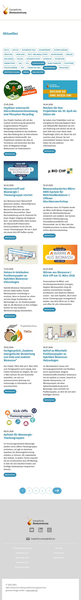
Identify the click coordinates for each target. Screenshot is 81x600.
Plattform (69, 63)
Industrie (8, 54)
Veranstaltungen (22, 567)
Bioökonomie (57, 54)
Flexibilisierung (61, 50)
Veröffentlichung (12, 72)
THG (22, 68)
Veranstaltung (34, 68)
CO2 (27, 63)
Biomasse (47, 59)
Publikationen (22, 553)
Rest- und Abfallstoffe (37, 54)
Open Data (20, 54)
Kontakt (58, 548)
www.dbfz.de (32, 590)
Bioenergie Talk (29, 50)
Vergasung (64, 68)
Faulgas (69, 54)
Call (20, 63)
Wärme (26, 72)
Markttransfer (54, 63)
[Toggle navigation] (71, 10)
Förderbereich (22, 562)
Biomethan (59, 59)
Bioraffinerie (44, 50)
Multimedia (9, 59)
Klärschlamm (38, 63)
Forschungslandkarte (22, 548)
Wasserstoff (37, 72)
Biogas (20, 59)
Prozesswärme (10, 68)
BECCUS (16, 50)
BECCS (6, 50)
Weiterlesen (10, 154)
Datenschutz (58, 558)
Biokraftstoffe (33, 59)
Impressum (59, 553)
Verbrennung (50, 68)
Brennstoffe (9, 63)
